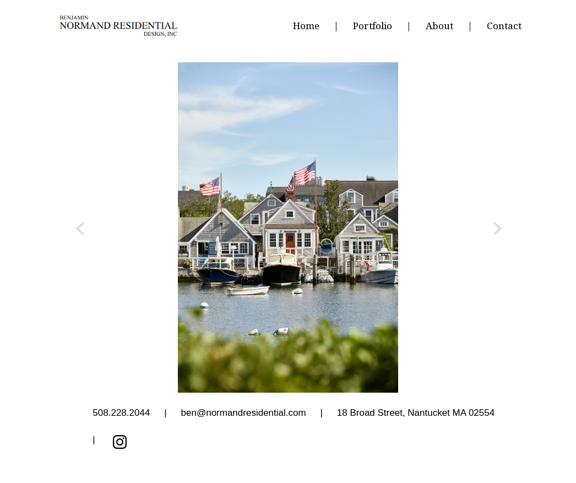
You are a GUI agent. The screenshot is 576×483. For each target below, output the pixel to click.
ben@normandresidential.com (243, 413)
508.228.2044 (121, 413)
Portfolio (372, 27)
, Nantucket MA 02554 (416, 413)
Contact (504, 27)
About (439, 27)
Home (306, 27)
